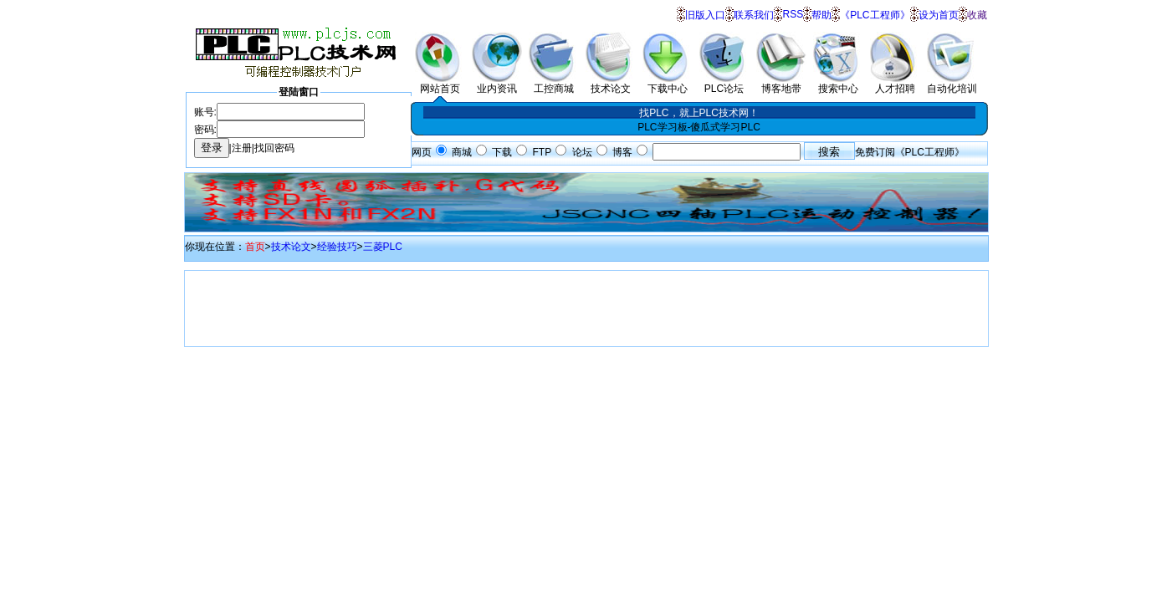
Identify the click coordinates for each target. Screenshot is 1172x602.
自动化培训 (952, 83)
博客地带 (781, 83)
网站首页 (440, 83)
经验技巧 (337, 247)
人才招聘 (895, 83)
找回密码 (274, 148)
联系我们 (754, 15)
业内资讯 (497, 83)
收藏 (977, 15)
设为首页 (939, 15)
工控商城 (554, 83)
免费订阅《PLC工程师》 (910, 152)
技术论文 (611, 83)
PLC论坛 (724, 83)
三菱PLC (382, 247)
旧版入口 (705, 15)
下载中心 (667, 83)
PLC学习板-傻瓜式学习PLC (698, 127)
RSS (792, 14)
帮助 (821, 15)
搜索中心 (838, 83)
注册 (242, 148)
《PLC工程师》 (874, 15)
